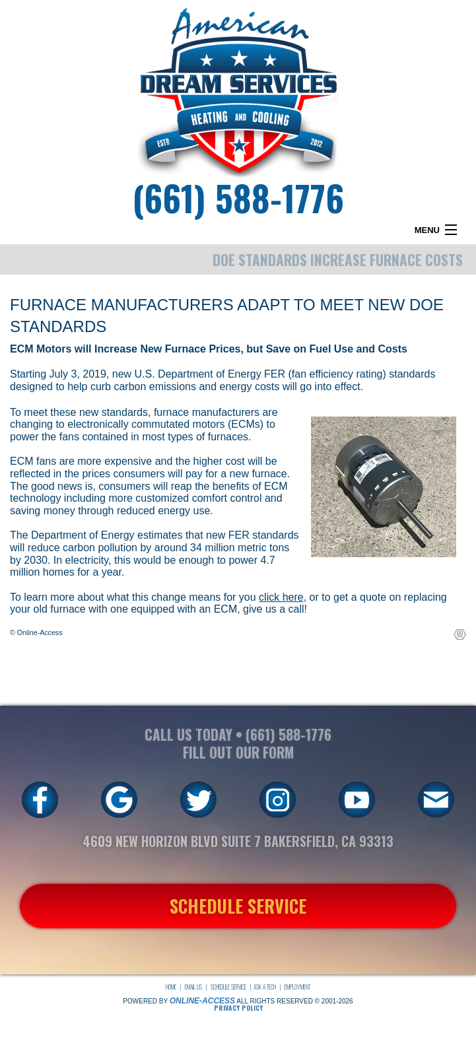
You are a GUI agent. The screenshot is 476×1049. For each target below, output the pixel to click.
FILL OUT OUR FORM (238, 752)
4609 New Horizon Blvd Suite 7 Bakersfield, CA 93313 (238, 841)
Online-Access (202, 1000)
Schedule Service (228, 987)
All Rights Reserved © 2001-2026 (294, 1001)
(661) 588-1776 (238, 197)
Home (171, 987)
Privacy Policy (238, 1008)
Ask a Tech (265, 987)
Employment (297, 987)
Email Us (193, 987)
